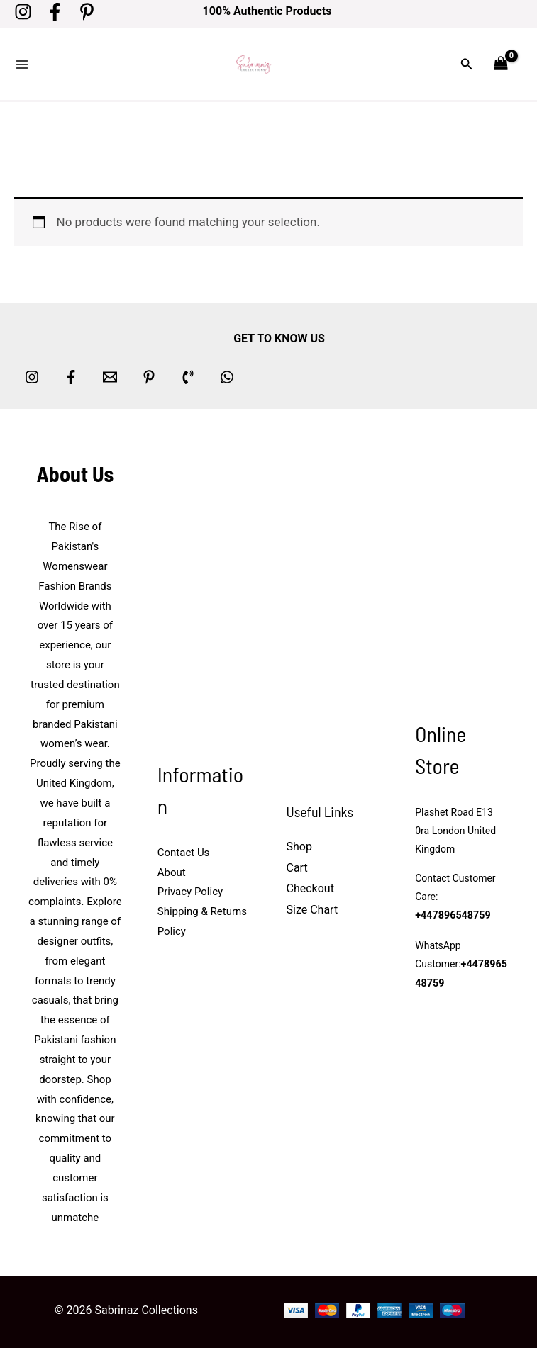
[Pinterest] (87, 12)
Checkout (310, 884)
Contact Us (183, 848)
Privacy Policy (190, 887)
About (171, 867)
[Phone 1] (188, 373)
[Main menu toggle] (22, 62)
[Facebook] (55, 12)
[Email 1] (110, 373)
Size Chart (312, 905)
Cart (297, 863)
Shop (299, 842)
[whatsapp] (227, 373)
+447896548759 (452, 911)
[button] (466, 62)
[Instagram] (23, 12)
